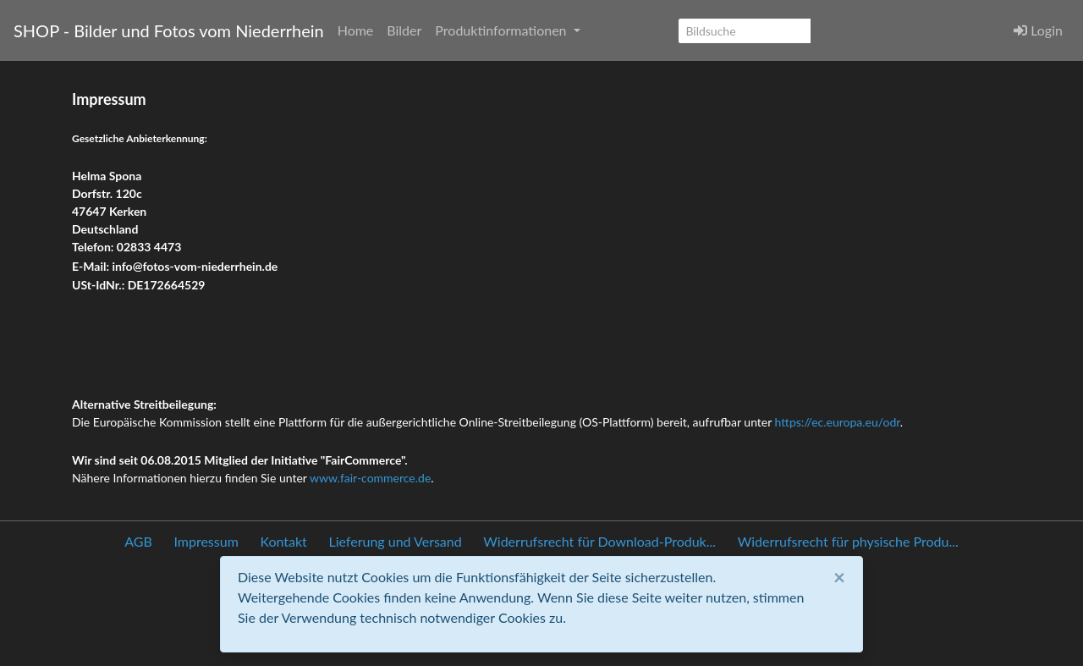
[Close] (839, 577)
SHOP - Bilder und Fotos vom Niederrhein (169, 30)
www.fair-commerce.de (370, 478)
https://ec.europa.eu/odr (837, 422)
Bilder (404, 30)
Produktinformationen (502, 30)
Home (356, 30)
